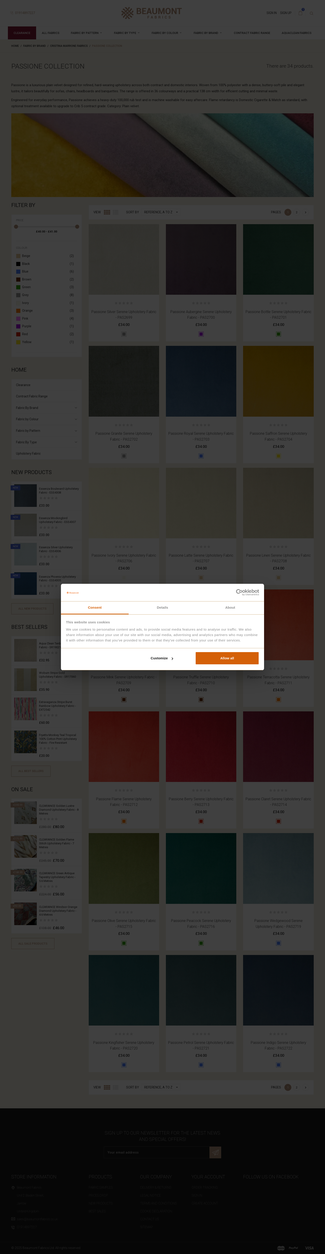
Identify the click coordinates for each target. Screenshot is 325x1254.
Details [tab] (162, 607)
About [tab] (230, 607)
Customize (162, 658)
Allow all (227, 658)
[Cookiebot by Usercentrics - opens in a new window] (239, 592)
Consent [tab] (95, 607)
